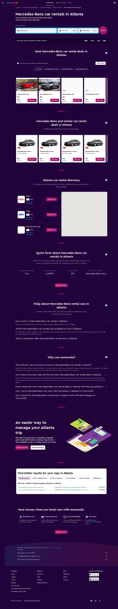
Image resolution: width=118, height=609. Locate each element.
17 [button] (34, 60)
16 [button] (30, 60)
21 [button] (51, 60)
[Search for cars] (3, 16)
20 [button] (47, 60)
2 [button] (30, 52)
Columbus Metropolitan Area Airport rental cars (32, 490)
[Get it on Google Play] (95, 574)
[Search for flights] (3, 8)
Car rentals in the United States (31, 7)
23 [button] (30, 65)
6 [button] (47, 52)
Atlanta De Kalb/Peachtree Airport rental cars (75, 490)
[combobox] (21, 25)
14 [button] (51, 56)
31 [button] (34, 69)
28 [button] (51, 65)
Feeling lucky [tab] (98, 478)
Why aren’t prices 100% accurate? (63, 559)
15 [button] (56, 56)
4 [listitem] (19, 97)
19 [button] (43, 60)
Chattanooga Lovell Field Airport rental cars (74, 487)
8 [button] (70, 52)
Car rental (18, 7)
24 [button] (34, 65)
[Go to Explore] (3, 23)
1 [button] (70, 47)
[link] (27, 90)
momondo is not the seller (63, 553)
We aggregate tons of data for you (63, 556)
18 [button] (38, 60)
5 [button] (87, 47)
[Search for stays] (3, 12)
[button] (3, 3)
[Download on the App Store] (95, 579)
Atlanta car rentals (58, 7)
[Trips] (3, 28)
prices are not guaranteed (55, 547)
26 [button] (43, 65)
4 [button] (38, 52)
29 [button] (56, 65)
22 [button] (56, 60)
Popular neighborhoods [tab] (40, 478)
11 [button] (38, 56)
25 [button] (39, 65)
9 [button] (30, 56)
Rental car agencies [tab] (57, 478)
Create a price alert (91, 522)
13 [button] (47, 56)
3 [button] (34, 52)
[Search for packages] (3, 20)
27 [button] (47, 65)
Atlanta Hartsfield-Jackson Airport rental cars (31, 487)
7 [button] (51, 52)
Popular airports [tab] (25, 478)
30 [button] (30, 69)
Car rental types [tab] (71, 478)
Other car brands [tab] (85, 478)
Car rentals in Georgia (46, 7)
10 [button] (34, 56)
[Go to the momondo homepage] (12, 3)
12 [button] (43, 56)
